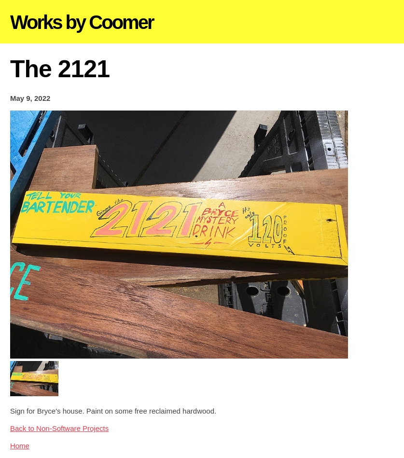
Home (19, 446)
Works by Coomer (81, 22)
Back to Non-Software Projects (59, 428)
